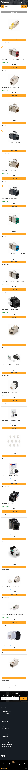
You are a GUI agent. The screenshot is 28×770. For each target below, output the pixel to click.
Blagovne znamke (5, 747)
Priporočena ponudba (5, 742)
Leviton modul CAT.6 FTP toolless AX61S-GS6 (9, 170)
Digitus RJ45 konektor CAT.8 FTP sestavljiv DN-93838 (11, 31)
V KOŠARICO (14, 39)
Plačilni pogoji (4, 724)
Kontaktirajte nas (5, 721)
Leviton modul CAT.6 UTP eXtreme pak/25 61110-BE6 (11, 420)
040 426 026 (6, 710)
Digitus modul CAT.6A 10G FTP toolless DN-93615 (10, 669)
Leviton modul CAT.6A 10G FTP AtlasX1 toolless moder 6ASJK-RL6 (13, 253)
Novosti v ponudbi (5, 740)
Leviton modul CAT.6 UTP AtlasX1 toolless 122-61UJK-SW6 (12, 364)
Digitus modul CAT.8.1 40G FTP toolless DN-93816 (10, 87)
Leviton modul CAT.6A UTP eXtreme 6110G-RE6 (10, 309)
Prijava (23, 698)
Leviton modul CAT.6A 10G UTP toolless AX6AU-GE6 (11, 142)
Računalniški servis (5, 736)
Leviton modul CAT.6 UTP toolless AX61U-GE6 (10, 198)
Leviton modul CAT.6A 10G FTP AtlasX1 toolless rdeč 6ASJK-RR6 (13, 59)
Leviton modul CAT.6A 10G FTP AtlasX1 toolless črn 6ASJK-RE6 (13, 281)
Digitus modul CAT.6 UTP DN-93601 (8, 503)
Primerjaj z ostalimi (5, 42)
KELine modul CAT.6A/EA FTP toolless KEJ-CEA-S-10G (11, 586)
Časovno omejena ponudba (6, 746)
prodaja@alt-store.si (7, 711)
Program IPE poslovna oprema (7, 730)
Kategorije (3, 749)
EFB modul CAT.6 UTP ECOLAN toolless (8, 531)
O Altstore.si (4, 719)
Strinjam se (4, 768)
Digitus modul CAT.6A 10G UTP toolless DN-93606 (10, 642)
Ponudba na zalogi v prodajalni (7, 744)
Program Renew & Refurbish (7, 728)
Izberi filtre (14, 12)
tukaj (16, 765)
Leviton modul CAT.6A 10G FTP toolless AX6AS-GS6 (11, 115)
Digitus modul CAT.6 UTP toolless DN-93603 (9, 392)
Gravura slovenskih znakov (6, 734)
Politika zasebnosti (5, 726)
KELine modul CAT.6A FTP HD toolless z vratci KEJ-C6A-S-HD (12, 614)
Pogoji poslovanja (5, 723)
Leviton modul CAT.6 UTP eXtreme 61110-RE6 (10, 475)
